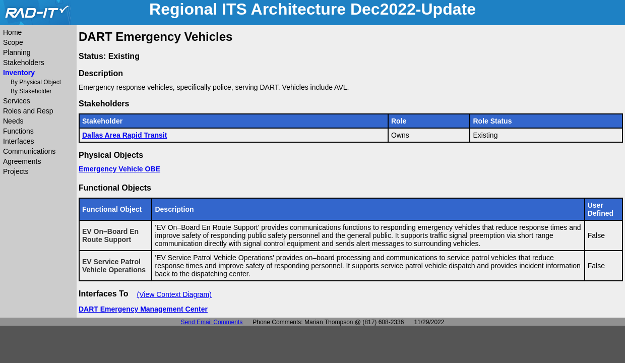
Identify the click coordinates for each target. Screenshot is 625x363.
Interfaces (18, 141)
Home (12, 32)
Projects (16, 171)
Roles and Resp (28, 111)
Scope (13, 42)
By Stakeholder (31, 91)
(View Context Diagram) (174, 294)
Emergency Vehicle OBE (119, 169)
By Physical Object (36, 82)
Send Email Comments (212, 322)
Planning (17, 52)
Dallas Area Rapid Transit (124, 135)
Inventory (19, 73)
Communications (29, 151)
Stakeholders (23, 62)
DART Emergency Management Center (143, 309)
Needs (13, 121)
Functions (18, 131)
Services (16, 101)
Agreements (22, 161)
